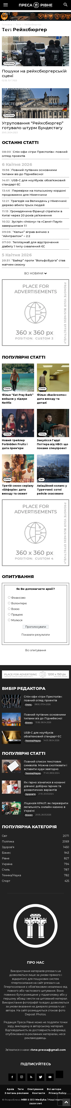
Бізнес (8, 44)
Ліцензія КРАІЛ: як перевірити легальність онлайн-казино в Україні (46, 807)
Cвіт (6, 14)
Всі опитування (35, 650)
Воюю (15, 609)
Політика (11, 36)
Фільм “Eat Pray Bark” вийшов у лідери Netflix (18, 398)
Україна (10, 21)
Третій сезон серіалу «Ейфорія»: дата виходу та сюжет (18, 489)
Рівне (7, 29)
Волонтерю (19, 603)
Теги (21, 1089)
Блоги (8, 119)
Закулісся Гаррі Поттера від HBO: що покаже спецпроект (52, 444)
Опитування (35, 1089)
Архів (10, 1089)
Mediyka (40, 1099)
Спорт (8, 59)
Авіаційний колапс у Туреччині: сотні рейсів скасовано (52, 489)
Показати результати (35, 634)
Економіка (13, 66)
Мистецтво (13, 104)
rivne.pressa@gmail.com (48, 1050)
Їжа (5, 96)
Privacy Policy (57, 1093)
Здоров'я (11, 51)
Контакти (38, 1093)
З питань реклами (17, 1093)
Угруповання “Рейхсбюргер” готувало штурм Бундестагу (32, 125)
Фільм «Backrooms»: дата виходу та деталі (52, 398)
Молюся (16, 620)
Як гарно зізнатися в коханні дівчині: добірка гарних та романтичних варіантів (44, 786)
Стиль (8, 81)
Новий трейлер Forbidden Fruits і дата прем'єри (14, 444)
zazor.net (35, 1103)
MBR (24, 1099)
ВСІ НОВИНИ (35, 273)
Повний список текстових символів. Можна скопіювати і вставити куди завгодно (45, 765)
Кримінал (12, 74)
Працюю (17, 614)
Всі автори (54, 1089)
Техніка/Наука (16, 89)
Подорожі (12, 111)
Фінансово (18, 597)
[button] (65, 5)
